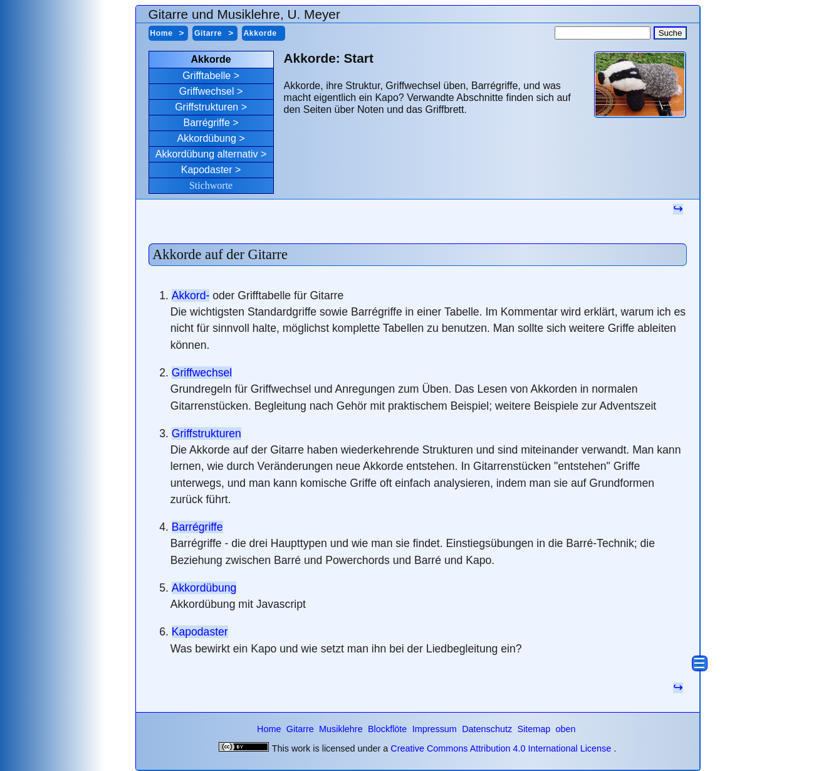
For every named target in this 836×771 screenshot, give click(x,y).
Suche (670, 33)
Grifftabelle (206, 75)
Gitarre (208, 33)
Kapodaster (207, 169)
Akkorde (259, 33)
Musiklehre (342, 729)
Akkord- (191, 295)
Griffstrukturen (206, 107)
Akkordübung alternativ (206, 154)
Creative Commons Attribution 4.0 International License (500, 748)
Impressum (435, 729)
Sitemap (535, 729)
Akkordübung (206, 138)
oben (566, 729)
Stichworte (211, 185)
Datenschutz (488, 729)
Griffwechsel (206, 91)
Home (161, 33)
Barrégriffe (206, 122)
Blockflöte (388, 729)
